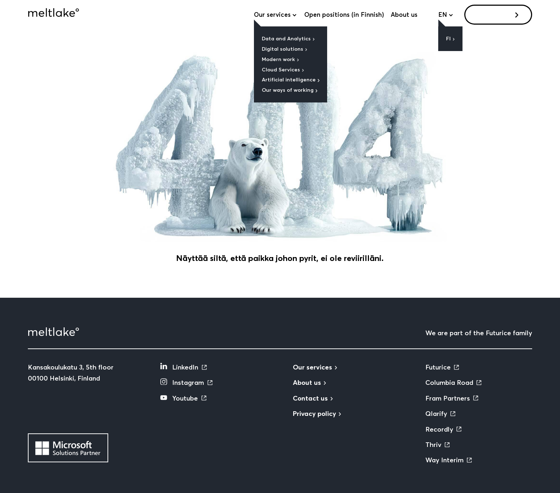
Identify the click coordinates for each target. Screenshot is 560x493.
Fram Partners (447, 398)
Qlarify (436, 413)
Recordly (439, 429)
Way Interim (444, 460)
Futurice (438, 367)
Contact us (495, 14)
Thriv (433, 445)
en (442, 15)
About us (404, 15)
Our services (272, 15)
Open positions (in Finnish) (344, 15)
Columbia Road (449, 382)
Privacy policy (314, 413)
